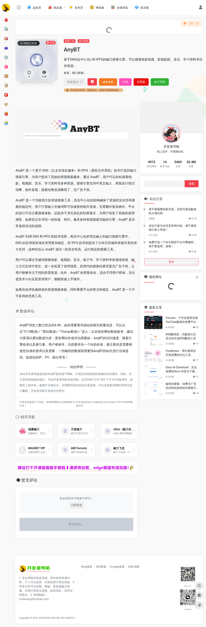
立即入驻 (191, 23)
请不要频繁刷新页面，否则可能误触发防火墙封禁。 (173, 211)
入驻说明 (22, 23)
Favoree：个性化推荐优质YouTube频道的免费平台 (182, 319)
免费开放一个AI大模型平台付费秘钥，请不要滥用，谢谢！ (172, 244)
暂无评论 (29, 480)
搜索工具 (69, 41)
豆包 (125, 81)
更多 (171, 261)
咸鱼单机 (108, 81)
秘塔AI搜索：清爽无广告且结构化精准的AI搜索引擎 (181, 386)
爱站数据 (49, 332)
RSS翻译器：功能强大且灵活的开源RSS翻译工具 (181, 336)
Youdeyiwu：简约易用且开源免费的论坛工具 (181, 352)
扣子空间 (159, 81)
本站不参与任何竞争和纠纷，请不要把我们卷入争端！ (173, 227)
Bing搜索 (86, 566)
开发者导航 (45, 618)
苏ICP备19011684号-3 (63, 618)
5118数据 (30, 332)
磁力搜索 (83, 41)
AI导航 (141, 81)
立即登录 (76, 505)
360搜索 (101, 566)
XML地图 (134, 566)
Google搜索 (117, 566)
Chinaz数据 (69, 332)
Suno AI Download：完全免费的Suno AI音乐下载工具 (182, 369)
